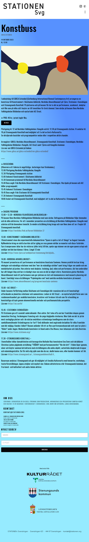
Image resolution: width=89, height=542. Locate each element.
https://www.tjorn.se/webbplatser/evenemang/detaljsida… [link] (31, 252)
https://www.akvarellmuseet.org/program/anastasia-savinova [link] (32, 281)
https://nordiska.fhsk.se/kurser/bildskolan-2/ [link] (26, 230)
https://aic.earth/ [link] (15, 303)
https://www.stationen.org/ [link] (19, 332)
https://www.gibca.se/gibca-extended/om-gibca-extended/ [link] (24, 151)
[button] (85, 12)
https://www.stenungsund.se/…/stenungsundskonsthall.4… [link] (31, 354)
